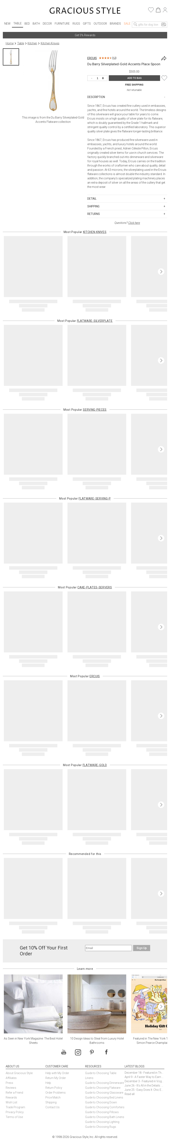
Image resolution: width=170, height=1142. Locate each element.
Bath (36, 23)
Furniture (62, 23)
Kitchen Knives (50, 43)
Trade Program (15, 1107)
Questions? (127, 222)
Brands (115, 23)
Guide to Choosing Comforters (104, 1107)
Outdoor (100, 23)
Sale (127, 23)
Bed (27, 23)
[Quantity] (98, 78)
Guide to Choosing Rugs (100, 1126)
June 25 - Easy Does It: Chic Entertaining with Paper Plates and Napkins (144, 1089)
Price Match (53, 1097)
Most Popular (85, 232)
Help (48, 1082)
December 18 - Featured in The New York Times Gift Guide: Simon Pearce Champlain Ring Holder (144, 1072)
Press (9, 1082)
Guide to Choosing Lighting (102, 1121)
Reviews (11, 1087)
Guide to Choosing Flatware (102, 1087)
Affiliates (11, 1078)
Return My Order (55, 1078)
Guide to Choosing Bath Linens (104, 1117)
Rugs (76, 23)
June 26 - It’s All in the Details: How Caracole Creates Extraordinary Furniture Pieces (144, 1085)
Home (10, 43)
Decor (47, 23)
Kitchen (32, 43)
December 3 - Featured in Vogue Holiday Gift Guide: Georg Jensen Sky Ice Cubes (144, 1081)
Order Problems (55, 1092)
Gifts (87, 23)
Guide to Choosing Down (101, 1102)
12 (114, 58)
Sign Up (142, 948)
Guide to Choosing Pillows (102, 1112)
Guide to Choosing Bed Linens (104, 1097)
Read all (130, 1094)
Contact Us (52, 1107)
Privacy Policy (15, 1112)
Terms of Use (14, 1117)
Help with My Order (57, 1073)
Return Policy (53, 1087)
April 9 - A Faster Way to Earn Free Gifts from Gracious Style (144, 1077)
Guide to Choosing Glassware (104, 1092)
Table (17, 23)
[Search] (135, 24)
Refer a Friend (14, 1092)
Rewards (11, 1097)
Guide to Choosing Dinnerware (104, 1082)
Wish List (11, 1102)
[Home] (85, 11)
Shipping (51, 1102)
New (7, 23)
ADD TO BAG (134, 78)
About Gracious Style (19, 1073)
